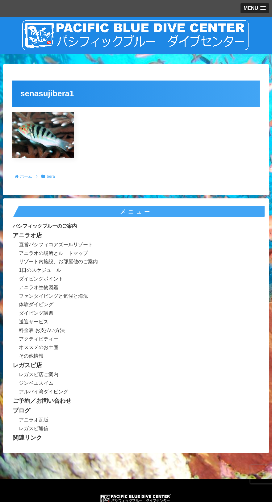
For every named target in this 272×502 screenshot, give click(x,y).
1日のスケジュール (40, 270)
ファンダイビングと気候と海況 (53, 296)
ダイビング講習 (36, 313)
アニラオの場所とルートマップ (53, 253)
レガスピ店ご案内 (38, 374)
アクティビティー (38, 339)
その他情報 (31, 356)
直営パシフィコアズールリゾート (56, 244)
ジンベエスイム (36, 383)
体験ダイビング (36, 304)
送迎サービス (33, 321)
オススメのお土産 (38, 347)
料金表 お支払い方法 (42, 330)
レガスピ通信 (33, 428)
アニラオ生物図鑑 (38, 287)
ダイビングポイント (41, 278)
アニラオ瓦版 (33, 419)
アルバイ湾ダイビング (43, 391)
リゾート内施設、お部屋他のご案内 (58, 261)
